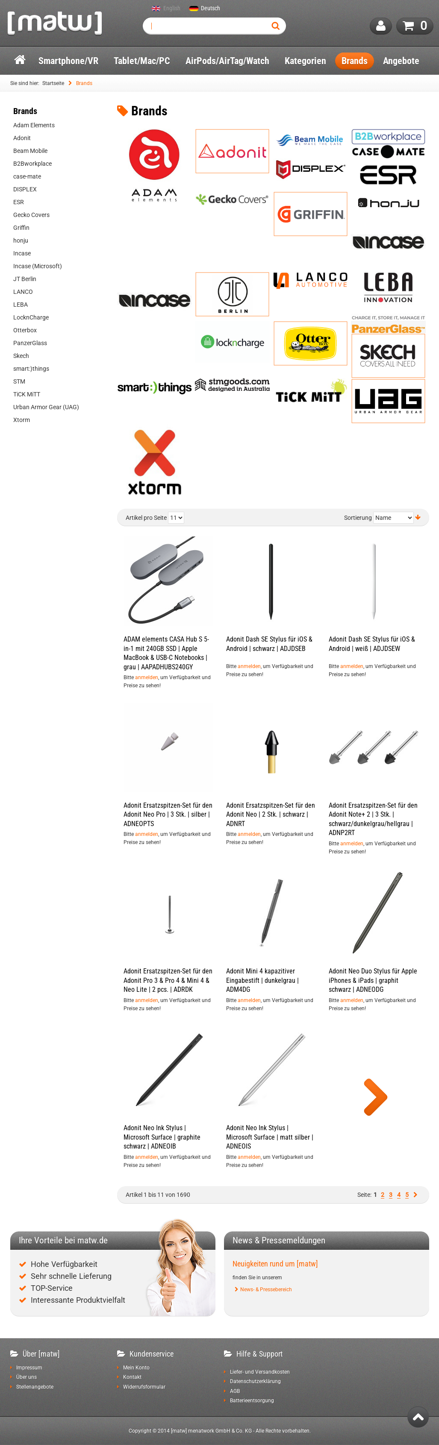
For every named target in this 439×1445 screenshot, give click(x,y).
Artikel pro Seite (146, 517)
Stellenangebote (34, 1386)
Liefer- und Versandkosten (260, 1372)
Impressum (29, 1367)
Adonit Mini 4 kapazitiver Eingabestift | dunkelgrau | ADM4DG (262, 980)
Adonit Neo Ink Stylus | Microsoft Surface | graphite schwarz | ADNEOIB (162, 1137)
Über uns (26, 1377)
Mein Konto (136, 1367)
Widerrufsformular (144, 1386)
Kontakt (132, 1377)
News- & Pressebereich (266, 1289)
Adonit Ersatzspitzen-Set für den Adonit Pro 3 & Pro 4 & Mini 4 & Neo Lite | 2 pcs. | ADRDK (168, 980)
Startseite (53, 83)
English (171, 8)
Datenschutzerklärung (255, 1381)
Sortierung (358, 517)
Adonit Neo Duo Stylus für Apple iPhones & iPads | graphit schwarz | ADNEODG (373, 980)
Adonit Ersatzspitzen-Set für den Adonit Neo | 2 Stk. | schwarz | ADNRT (270, 814)
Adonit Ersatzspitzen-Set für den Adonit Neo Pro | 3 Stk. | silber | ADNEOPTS (168, 814)
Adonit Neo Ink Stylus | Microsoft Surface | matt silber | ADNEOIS (269, 1137)
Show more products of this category (376, 1098)
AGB (235, 1391)
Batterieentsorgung (252, 1400)
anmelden (146, 677)
